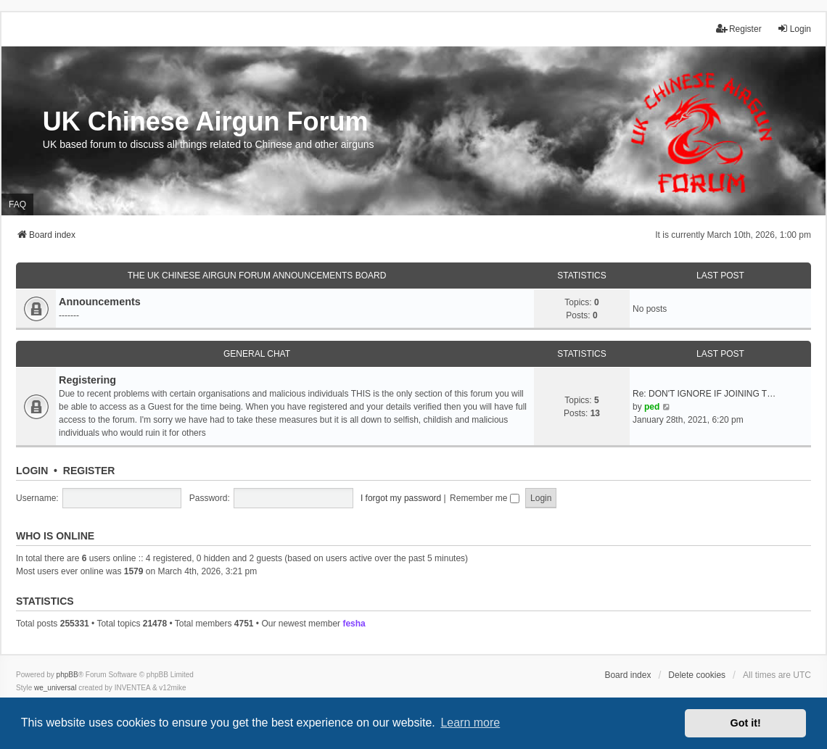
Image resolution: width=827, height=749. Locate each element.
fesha (353, 623)
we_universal (55, 688)
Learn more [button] (470, 722)
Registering (87, 380)
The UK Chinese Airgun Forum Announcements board (257, 275)
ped (651, 407)
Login (32, 470)
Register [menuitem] (739, 28)
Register (89, 470)
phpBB (67, 675)
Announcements (100, 301)
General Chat (256, 354)
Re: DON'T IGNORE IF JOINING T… (704, 394)
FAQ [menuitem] (17, 204)
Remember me (484, 498)
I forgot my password (401, 498)
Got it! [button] (746, 723)
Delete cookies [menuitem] (696, 675)
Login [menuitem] (794, 28)
